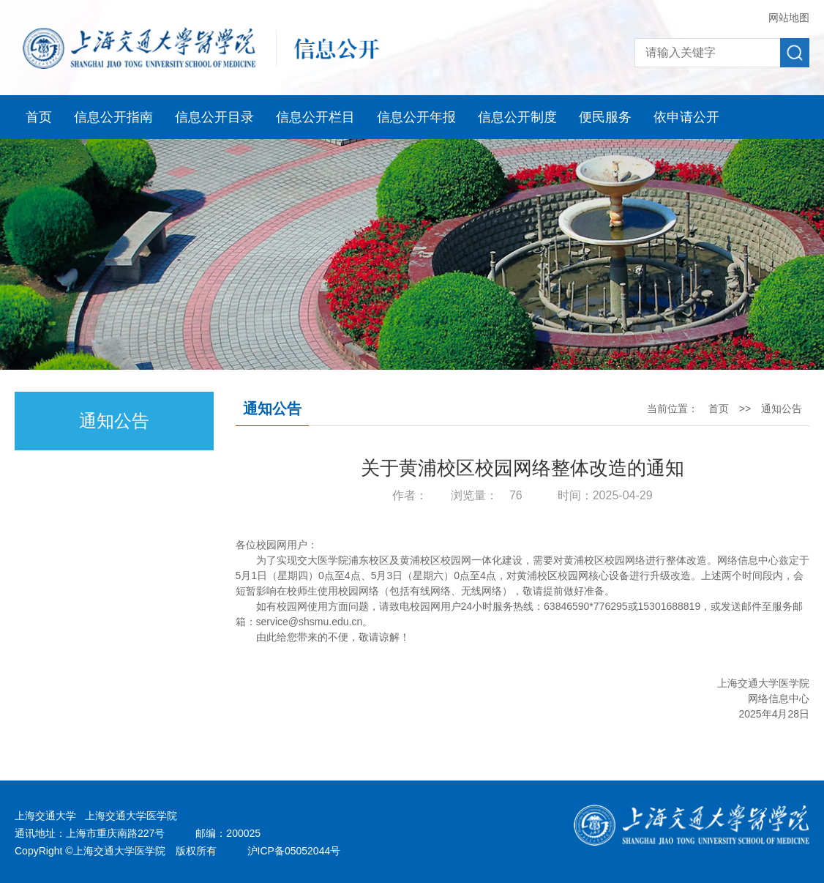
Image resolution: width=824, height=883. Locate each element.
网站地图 (788, 17)
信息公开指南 (113, 117)
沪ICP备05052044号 (294, 851)
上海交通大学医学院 (131, 815)
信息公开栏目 (315, 117)
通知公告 (781, 408)
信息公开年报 (416, 117)
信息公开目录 (214, 117)
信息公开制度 (517, 117)
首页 (39, 117)
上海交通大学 (45, 815)
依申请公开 (686, 117)
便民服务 (605, 117)
